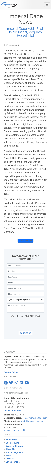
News (8, 455)
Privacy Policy (11, 372)
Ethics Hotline (13, 462)
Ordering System (14, 446)
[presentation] (25, 325)
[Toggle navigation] (47, 4)
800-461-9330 (10, 427)
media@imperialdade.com (32, 421)
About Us (10, 449)
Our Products (12, 443)
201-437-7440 (17, 407)
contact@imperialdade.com (34, 418)
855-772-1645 (32, 316)
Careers (10, 458)
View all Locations (13, 410)
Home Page (11, 439)
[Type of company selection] (25, 300)
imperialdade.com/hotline (15, 430)
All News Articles (25, 240)
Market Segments (14, 452)
